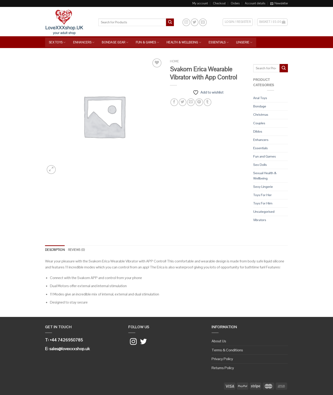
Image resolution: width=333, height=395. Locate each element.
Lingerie (244, 42)
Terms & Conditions (227, 350)
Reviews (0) (76, 250)
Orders (235, 3)
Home (174, 61)
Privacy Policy (222, 358)
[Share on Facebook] (174, 102)
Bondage (259, 106)
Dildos (257, 131)
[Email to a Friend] (191, 102)
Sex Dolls (260, 165)
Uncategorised (263, 212)
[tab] (55, 250)
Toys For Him (262, 203)
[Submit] (170, 22)
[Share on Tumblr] (207, 102)
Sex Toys (57, 42)
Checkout (219, 3)
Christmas (260, 114)
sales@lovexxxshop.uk (69, 348)
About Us (219, 341)
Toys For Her (262, 195)
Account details (255, 3)
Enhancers (84, 42)
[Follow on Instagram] (186, 22)
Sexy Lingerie (263, 187)
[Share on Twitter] (182, 102)
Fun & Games (147, 42)
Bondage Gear (115, 42)
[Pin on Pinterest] (199, 102)
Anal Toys (260, 98)
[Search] (178, 22)
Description (55, 250)
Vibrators (259, 220)
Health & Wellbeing (183, 42)
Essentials (219, 42)
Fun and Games (264, 156)
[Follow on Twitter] (194, 22)
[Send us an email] (203, 22)
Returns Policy (223, 367)
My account (200, 3)
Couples (259, 123)
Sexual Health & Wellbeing (264, 175)
